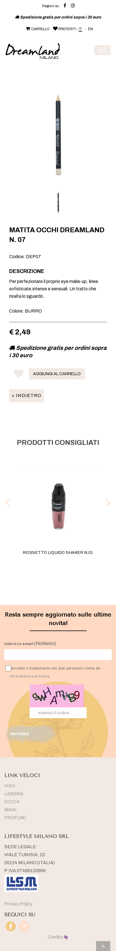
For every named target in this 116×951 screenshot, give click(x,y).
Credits (58, 936)
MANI (10, 809)
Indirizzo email (18, 644)
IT (80, 29)
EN (90, 29)
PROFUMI (15, 817)
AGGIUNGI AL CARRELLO (57, 374)
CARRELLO (37, 29)
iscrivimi (19, 733)
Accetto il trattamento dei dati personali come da (52, 672)
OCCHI (12, 801)
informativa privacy (30, 676)
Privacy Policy (18, 903)
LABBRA (13, 793)
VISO (9, 785)
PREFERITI (64, 29)
